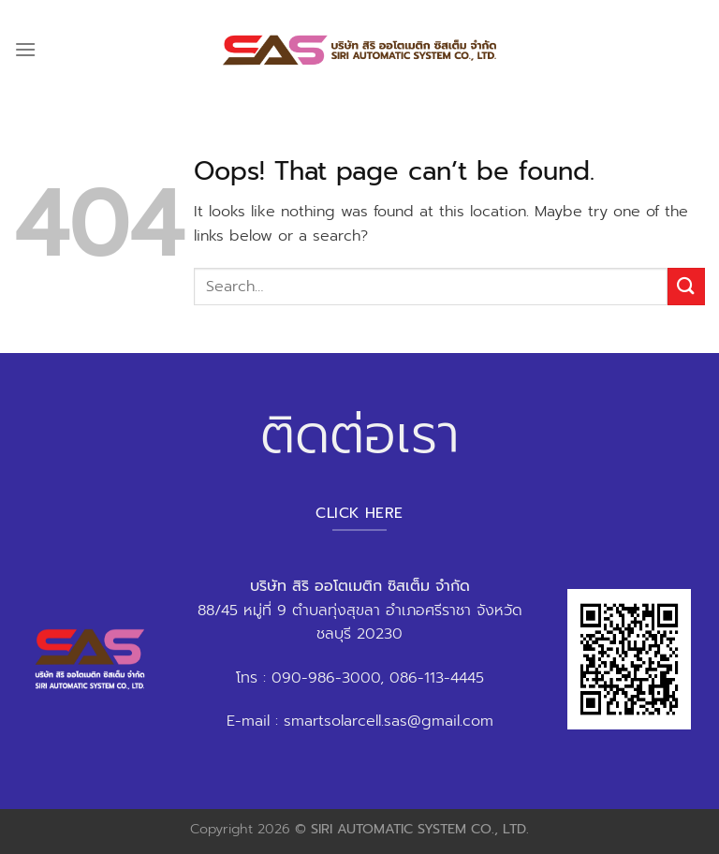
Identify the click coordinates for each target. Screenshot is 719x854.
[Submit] (686, 286)
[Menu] (25, 49)
